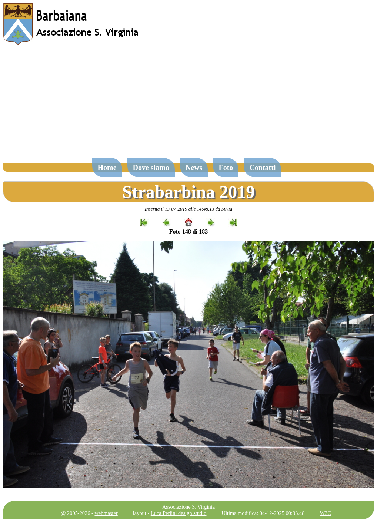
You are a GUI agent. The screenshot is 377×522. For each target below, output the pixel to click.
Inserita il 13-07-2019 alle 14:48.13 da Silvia (189, 209)
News (194, 167)
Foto (225, 167)
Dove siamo (151, 167)
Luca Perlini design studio (179, 513)
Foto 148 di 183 (188, 231)
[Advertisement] (188, 105)
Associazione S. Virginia (188, 507)
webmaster (105, 513)
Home (107, 167)
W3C (325, 513)
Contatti (262, 167)
